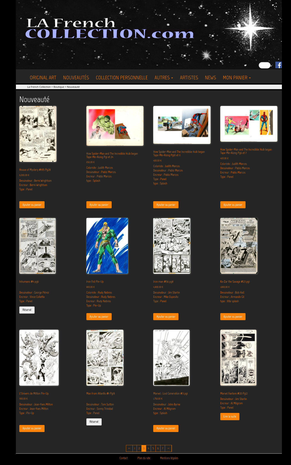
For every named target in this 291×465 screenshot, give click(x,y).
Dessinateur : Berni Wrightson (35, 181)
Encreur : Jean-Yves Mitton (33, 409)
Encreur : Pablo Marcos (99, 176)
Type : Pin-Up (93, 305)
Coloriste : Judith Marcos (99, 168)
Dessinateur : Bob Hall (232, 292)
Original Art (43, 77)
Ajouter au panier (32, 205)
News (210, 77)
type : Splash (93, 181)
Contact (124, 458)
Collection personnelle (122, 77)
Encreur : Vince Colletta (32, 297)
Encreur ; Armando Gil (232, 297)
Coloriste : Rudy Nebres (99, 292)
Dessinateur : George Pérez (34, 292)
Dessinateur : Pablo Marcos (101, 172)
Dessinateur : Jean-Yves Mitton (36, 404)
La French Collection (39, 86)
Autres (164, 77)
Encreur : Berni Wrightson (33, 185)
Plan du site (144, 458)
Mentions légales (169, 458)
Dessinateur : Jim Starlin (166, 292)
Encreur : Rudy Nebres (98, 301)
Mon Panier (237, 77)
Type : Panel (26, 189)
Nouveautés (76, 77)
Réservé (27, 310)
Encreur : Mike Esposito (165, 297)
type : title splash (229, 301)
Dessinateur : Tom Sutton (100, 404)
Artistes (189, 77)
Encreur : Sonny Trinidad (99, 409)
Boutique (58, 86)
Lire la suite (229, 416)
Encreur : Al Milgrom (164, 409)
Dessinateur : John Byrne (166, 404)
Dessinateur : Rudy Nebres (100, 297)
